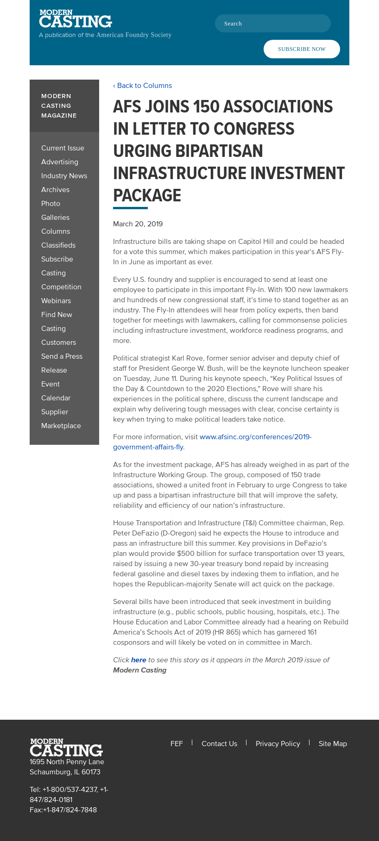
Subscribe (57, 259)
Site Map (333, 743)
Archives (55, 189)
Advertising (59, 162)
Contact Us (219, 743)
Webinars (56, 300)
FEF (177, 743)
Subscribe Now (302, 49)
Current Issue (62, 148)
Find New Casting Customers (58, 328)
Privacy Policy (278, 743)
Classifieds (58, 245)
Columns (55, 231)
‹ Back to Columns (142, 85)
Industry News (64, 176)
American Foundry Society (134, 34)
